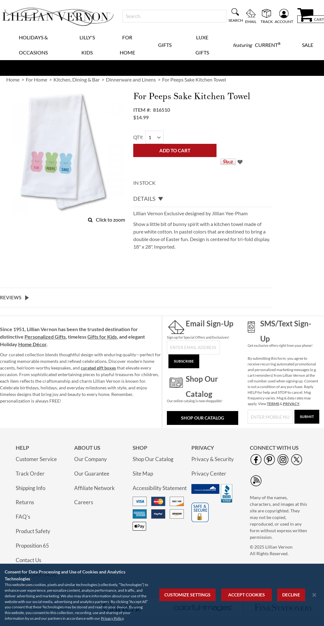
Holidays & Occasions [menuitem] (33, 44)
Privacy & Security (212, 459)
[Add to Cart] (175, 150)
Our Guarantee (91, 473)
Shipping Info (30, 488)
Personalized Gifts (45, 337)
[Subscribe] (183, 361)
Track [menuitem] (267, 21)
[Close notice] (314, 595)
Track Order (30, 473)
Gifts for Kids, (102, 337)
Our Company (90, 459)
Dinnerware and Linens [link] (131, 79)
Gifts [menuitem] (165, 45)
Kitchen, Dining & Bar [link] (76, 79)
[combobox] (174, 16)
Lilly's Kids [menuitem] (87, 44)
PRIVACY (291, 403)
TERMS (273, 403)
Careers (83, 502)
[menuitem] (256, 45)
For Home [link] (36, 79)
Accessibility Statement (160, 488)
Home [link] (12, 79)
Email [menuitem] (250, 21)
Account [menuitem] (284, 21)
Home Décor (32, 344)
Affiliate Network (94, 488)
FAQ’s (23, 516)
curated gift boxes (98, 367)
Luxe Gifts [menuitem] (202, 44)
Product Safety (33, 531)
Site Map (143, 473)
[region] (162, 595)
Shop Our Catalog (202, 417)
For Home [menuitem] (127, 44)
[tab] (202, 199)
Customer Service (36, 459)
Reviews (10, 297)
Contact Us (28, 560)
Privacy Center (208, 473)
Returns (25, 502)
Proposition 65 (32, 545)
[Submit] (306, 417)
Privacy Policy (112, 618)
